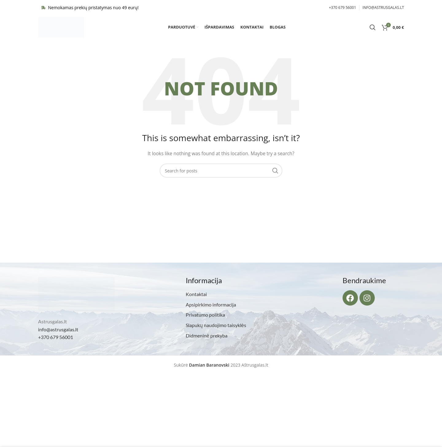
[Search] (372, 29)
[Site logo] (61, 29)
